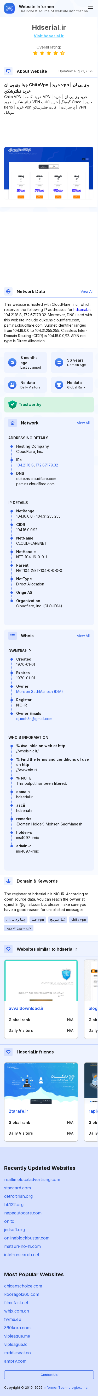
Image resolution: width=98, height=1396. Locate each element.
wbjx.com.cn (16, 1311)
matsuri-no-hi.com (22, 1246)
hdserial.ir (81, 309)
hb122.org (14, 1204)
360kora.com (17, 1327)
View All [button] (86, 291)
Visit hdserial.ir (49, 35)
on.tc (9, 1221)
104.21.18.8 (25, 465)
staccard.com (17, 1187)
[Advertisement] (48, 131)
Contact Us (49, 1375)
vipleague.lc (15, 1344)
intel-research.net (21, 1254)
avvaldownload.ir (26, 1008)
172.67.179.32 (47, 465)
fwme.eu (12, 1319)
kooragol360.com (21, 1294)
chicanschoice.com (23, 1286)
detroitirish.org (18, 1196)
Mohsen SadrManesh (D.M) (39, 691)
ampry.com (15, 1361)
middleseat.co (17, 1352)
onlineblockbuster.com (26, 1238)
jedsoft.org (14, 1229)
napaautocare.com (23, 1212)
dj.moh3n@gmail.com (34, 718)
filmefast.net (16, 1302)
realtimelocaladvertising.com (32, 1179)
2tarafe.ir (18, 1111)
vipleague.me (17, 1336)
